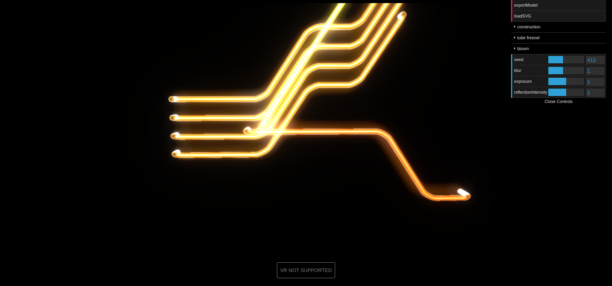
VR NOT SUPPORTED (306, 270)
